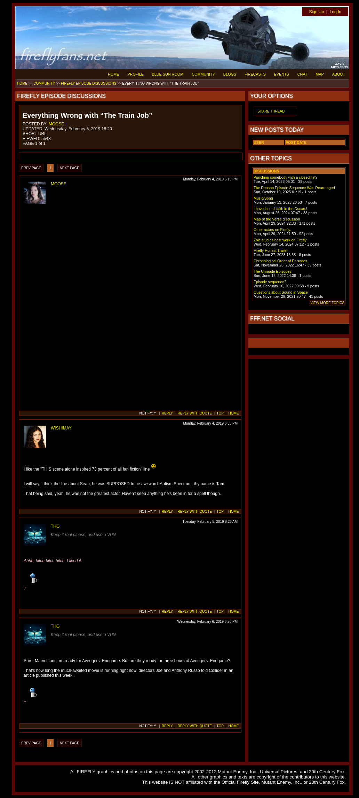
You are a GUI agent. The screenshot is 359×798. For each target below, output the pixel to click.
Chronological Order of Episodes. (281, 261)
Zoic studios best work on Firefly (280, 240)
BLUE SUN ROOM (168, 74)
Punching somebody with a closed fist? (286, 177)
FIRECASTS (255, 74)
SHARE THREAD (271, 111)
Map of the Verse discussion (277, 219)
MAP (320, 74)
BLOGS (229, 74)
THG (55, 526)
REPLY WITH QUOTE (194, 413)
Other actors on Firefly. (272, 229)
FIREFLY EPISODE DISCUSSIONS (88, 83)
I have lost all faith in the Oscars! (280, 209)
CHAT (302, 74)
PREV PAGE (31, 168)
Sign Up (316, 11)
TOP (220, 413)
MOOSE (56, 124)
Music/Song (263, 198)
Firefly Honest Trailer (271, 250)
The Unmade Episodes (272, 271)
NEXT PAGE (69, 168)
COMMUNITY (203, 74)
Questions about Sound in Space (281, 292)
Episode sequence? (270, 282)
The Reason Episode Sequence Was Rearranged (294, 188)
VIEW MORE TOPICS (327, 303)
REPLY (167, 413)
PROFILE (135, 74)
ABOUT (338, 74)
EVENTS (281, 74)
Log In (335, 11)
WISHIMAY (61, 428)
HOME (113, 74)
